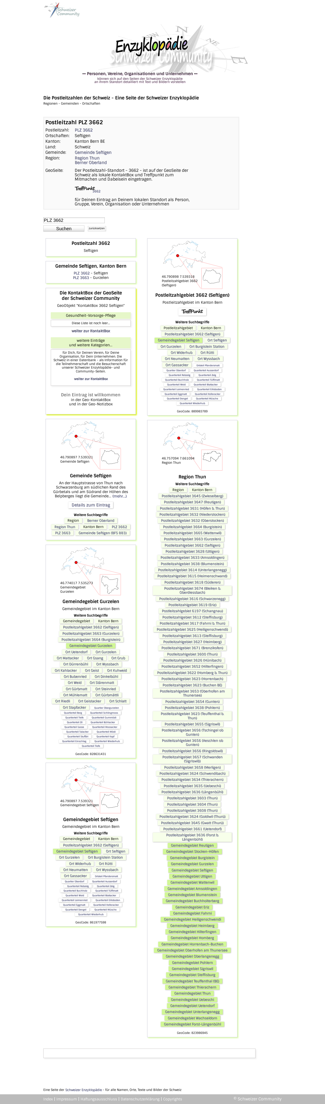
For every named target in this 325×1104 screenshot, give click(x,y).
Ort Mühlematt (75, 695)
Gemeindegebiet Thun (192, 993)
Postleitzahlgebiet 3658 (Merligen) (192, 767)
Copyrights (172, 1099)
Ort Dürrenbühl (75, 664)
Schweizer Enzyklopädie (83, 1090)
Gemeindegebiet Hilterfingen (192, 932)
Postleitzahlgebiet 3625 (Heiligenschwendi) (192, 629)
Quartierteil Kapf (105, 736)
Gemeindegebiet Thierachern (192, 987)
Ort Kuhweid (117, 670)
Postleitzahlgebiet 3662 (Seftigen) (91, 627)
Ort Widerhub (80, 863)
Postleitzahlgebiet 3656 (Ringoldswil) (192, 751)
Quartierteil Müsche (105, 909)
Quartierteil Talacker (77, 731)
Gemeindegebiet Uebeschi (192, 999)
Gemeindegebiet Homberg (192, 938)
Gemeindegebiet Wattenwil (192, 882)
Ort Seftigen (115, 851)
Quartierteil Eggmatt (74, 904)
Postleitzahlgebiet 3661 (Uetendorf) (192, 829)
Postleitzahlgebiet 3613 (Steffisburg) (192, 635)
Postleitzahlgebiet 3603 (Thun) (192, 798)
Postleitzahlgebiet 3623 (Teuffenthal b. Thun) (192, 716)
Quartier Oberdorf (74, 881)
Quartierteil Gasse (74, 726)
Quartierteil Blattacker (104, 895)
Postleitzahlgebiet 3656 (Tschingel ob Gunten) (192, 732)
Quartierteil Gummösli (104, 717)
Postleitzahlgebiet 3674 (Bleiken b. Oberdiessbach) (192, 590)
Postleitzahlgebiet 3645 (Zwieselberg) (192, 496)
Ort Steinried (105, 689)
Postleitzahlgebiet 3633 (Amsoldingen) (192, 557)
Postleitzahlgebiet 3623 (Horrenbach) (192, 679)
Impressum (66, 1099)
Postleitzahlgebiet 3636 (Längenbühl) (192, 792)
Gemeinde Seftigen (93, 152)
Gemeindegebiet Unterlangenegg (192, 1012)
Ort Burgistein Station (105, 857)
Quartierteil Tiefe (74, 717)
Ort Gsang (95, 658)
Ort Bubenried (75, 676)
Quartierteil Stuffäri (77, 736)
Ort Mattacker (68, 658)
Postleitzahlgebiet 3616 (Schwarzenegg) (192, 599)
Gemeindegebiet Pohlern (192, 962)
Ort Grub (118, 658)
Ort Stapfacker (74, 707)
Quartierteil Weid (74, 895)
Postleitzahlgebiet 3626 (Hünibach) (192, 660)
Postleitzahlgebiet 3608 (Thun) (192, 810)
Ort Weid (74, 682)
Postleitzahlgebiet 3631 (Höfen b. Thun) (192, 508)
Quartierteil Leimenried (74, 900)
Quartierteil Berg (73, 712)
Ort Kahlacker (66, 670)
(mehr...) (119, 496)
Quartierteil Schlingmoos (104, 712)
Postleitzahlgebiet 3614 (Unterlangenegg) (192, 570)
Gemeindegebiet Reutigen (192, 845)
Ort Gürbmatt (76, 689)
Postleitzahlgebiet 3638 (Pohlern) (192, 707)
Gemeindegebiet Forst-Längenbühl (192, 1024)
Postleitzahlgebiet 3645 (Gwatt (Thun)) (192, 823)
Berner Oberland (91, 162)
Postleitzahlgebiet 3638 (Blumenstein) (192, 564)
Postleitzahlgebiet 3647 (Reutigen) (192, 502)
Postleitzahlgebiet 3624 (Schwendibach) (192, 773)
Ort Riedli (62, 701)
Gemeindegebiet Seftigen (77, 851)
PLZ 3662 (84, 130)
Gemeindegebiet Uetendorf (192, 1005)
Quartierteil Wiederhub (107, 741)
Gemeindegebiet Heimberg (192, 925)
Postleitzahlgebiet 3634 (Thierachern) (192, 779)
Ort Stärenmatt (102, 682)
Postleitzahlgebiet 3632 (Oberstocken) (192, 520)
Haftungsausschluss (99, 1099)
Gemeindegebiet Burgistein (192, 858)
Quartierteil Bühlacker (103, 722)
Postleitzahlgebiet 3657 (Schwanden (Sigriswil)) (192, 759)
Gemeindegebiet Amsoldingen (192, 888)
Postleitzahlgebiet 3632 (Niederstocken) (192, 514)
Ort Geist (92, 670)
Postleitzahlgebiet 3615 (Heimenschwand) (192, 576)
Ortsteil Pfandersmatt (106, 876)
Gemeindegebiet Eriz (192, 907)
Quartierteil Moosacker (104, 726)
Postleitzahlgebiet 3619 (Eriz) (192, 605)
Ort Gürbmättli (106, 695)
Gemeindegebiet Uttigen (192, 876)
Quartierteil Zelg (105, 886)
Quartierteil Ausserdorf (104, 881)
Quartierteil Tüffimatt (106, 890)
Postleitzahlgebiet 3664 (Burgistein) (90, 639)
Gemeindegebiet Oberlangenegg (192, 956)
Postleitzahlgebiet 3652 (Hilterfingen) (192, 666)
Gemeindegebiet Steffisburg (192, 975)
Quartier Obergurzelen (106, 707)
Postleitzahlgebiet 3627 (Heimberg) (192, 642)
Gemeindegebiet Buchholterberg (192, 901)
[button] (64, 228)
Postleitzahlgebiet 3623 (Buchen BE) (192, 685)
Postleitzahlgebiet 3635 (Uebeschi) (192, 786)
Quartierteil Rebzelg (78, 886)
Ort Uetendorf (76, 652)
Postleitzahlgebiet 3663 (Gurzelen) (90, 633)
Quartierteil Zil (74, 722)
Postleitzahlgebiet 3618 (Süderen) (192, 582)
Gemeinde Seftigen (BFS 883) (103, 533)
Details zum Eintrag (91, 505)
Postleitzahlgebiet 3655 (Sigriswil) (192, 724)
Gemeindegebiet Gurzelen (90, 645)
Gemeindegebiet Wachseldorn (192, 1018)
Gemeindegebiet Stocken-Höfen (192, 851)
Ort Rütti (105, 863)
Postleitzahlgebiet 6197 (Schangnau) (192, 611)
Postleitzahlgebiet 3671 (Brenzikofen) (192, 648)
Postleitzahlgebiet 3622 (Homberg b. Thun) (192, 672)
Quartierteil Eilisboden (107, 900)
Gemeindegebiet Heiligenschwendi (192, 919)
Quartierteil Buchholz (75, 890)
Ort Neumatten (75, 870)
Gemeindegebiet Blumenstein (192, 895)
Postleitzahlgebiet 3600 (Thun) (192, 654)
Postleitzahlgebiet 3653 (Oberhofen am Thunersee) (192, 693)
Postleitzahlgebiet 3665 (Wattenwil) (192, 533)
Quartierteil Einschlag (74, 741)
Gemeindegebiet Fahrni (192, 913)
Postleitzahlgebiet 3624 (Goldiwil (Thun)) (192, 816)
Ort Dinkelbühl (106, 676)
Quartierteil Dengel (75, 909)
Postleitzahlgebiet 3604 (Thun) (192, 804)
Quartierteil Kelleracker (106, 904)
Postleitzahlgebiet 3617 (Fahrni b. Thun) (192, 623)
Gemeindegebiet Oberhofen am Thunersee (192, 950)
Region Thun (87, 158)
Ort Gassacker (75, 876)
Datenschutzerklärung (140, 1099)
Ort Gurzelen (105, 652)
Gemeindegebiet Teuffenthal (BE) (192, 981)
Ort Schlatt (117, 701)
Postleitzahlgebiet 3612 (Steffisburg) (192, 617)
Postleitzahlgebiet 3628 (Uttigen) (192, 551)
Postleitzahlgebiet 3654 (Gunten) (192, 701)
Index (48, 1099)
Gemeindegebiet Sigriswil (192, 968)
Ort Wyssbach (107, 664)
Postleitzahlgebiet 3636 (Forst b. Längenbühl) (192, 837)
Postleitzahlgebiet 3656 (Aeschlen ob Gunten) (192, 742)
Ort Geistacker (89, 701)
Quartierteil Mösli (106, 731)
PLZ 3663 (81, 277)
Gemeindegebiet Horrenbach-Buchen (192, 944)
